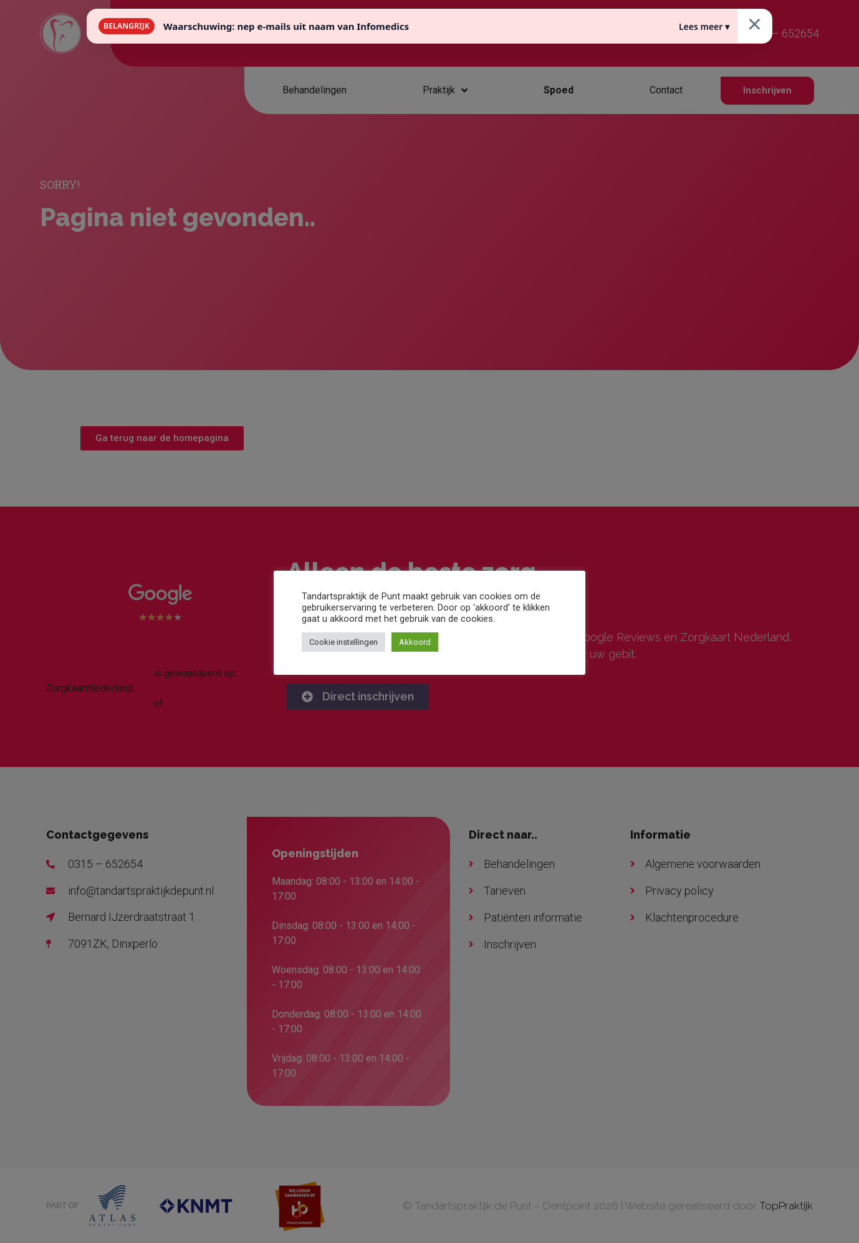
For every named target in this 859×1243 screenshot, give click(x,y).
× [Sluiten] (754, 23)
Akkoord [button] (415, 642)
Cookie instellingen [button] (343, 642)
